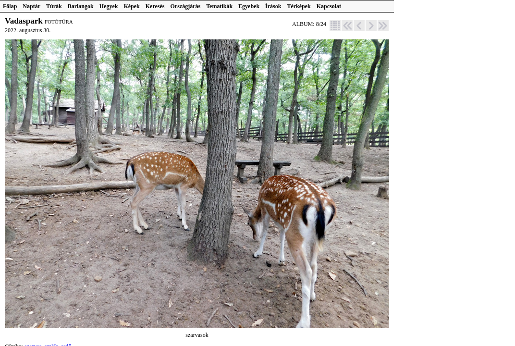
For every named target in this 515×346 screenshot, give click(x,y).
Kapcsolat (329, 6)
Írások (273, 6)
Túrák (54, 6)
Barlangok (81, 6)
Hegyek (108, 6)
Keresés (155, 6)
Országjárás (186, 6)
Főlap (10, 6)
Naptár (31, 6)
